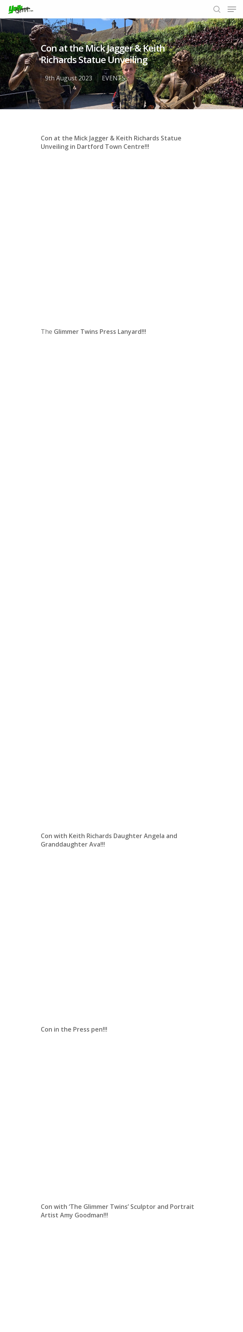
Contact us (185, 1300)
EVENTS (113, 78)
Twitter (122, 1000)
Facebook (93, 1000)
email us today (62, 1009)
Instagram (165, 1000)
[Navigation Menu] (232, 9)
